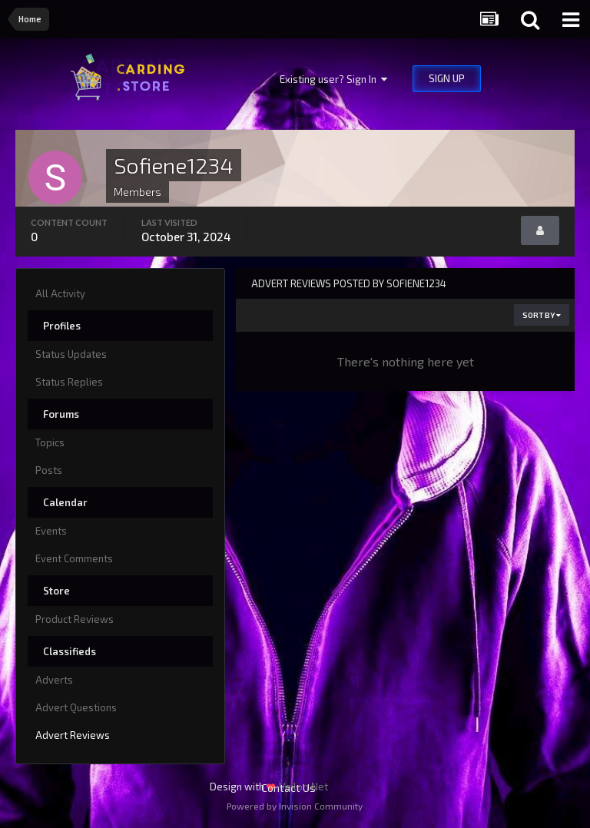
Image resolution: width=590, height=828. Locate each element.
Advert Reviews (72, 735)
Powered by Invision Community (295, 805)
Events (51, 531)
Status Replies (69, 382)
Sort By (541, 315)
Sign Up (447, 78)
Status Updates (71, 354)
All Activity (60, 293)
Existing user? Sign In (333, 79)
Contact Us (288, 787)
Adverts (54, 680)
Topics (50, 442)
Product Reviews (74, 619)
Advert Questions (76, 707)
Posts (48, 470)
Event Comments (74, 558)
